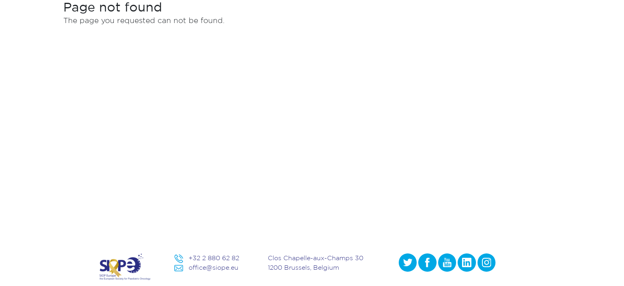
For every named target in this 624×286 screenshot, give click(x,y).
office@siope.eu (213, 267)
